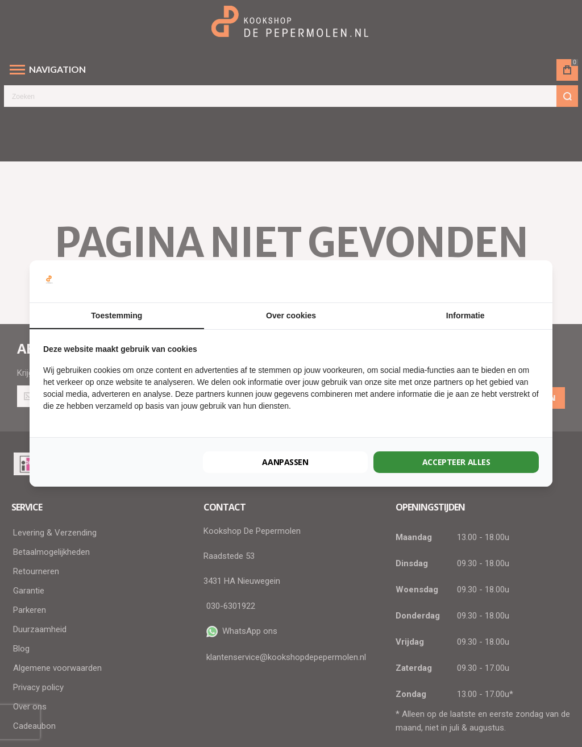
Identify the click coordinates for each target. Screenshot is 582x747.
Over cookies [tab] (291, 315)
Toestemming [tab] (116, 315)
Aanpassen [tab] (285, 462)
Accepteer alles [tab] (456, 462)
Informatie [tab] (465, 315)
